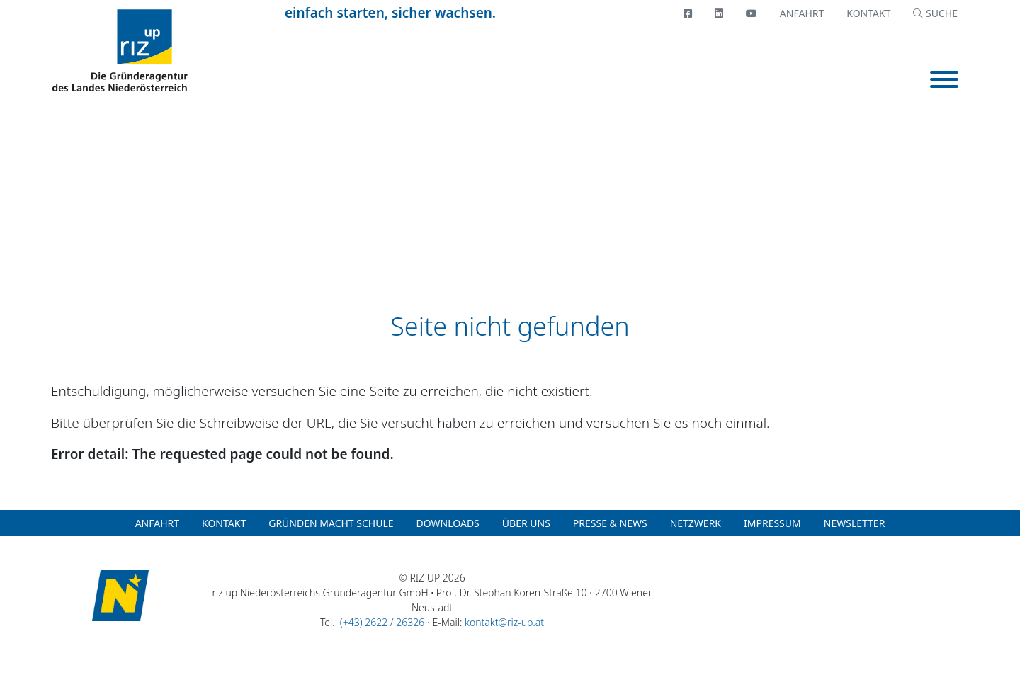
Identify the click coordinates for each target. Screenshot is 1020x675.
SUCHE (935, 13)
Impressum (772, 523)
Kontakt (868, 13)
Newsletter (854, 523)
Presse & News (610, 523)
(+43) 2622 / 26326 (382, 622)
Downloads (448, 523)
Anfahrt (802, 13)
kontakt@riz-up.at (504, 622)
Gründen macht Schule (330, 523)
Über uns (526, 523)
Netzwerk (695, 523)
